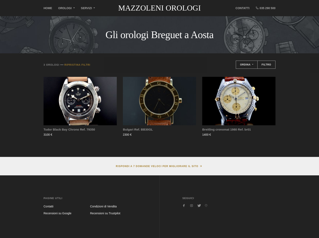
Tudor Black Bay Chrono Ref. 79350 (69, 129)
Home (48, 8)
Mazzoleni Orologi (159, 8)
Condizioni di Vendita (103, 206)
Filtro (266, 64)
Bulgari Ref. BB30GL (138, 129)
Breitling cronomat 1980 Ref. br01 (226, 129)
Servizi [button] (87, 8)
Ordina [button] (245, 64)
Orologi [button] (65, 8)
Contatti (243, 8)
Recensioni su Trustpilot (105, 213)
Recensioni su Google (57, 213)
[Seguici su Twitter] (198, 205)
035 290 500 (265, 8)
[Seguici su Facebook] (184, 205)
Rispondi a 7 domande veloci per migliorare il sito (157, 166)
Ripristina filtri (77, 64)
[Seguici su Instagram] (191, 205)
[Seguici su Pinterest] (206, 205)
